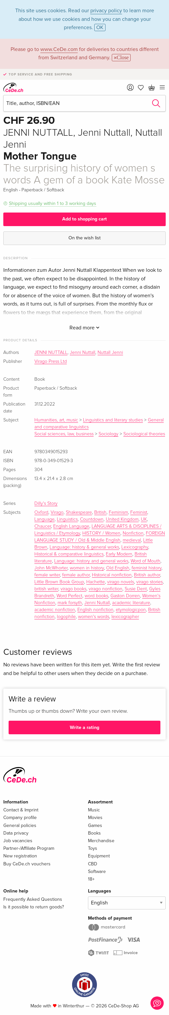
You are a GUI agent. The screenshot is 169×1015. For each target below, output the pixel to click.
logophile (66, 616)
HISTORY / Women (101, 533)
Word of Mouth (145, 561)
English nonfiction (95, 609)
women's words (93, 616)
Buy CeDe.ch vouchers (27, 864)
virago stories (149, 582)
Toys (92, 848)
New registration (20, 856)
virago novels (120, 582)
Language (44, 519)
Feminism (118, 512)
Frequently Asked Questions (32, 899)
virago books (73, 589)
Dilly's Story (46, 503)
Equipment (99, 856)
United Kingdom (122, 519)
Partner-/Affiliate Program (28, 848)
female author (76, 575)
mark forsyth (70, 603)
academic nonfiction (54, 609)
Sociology (108, 434)
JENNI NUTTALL (50, 352)
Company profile (20, 817)
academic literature (131, 603)
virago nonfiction (105, 589)
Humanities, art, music (56, 420)
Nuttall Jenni (110, 352)
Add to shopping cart (84, 219)
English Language (71, 526)
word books (96, 596)
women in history (87, 568)
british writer (46, 589)
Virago (57, 512)
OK (100, 27)
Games (95, 825)
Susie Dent (136, 589)
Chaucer (42, 526)
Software (97, 871)
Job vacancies (17, 841)
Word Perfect (69, 596)
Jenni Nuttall (82, 352)
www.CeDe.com (59, 49)
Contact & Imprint (20, 810)
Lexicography (134, 547)
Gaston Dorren (125, 596)
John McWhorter (50, 568)
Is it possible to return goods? (33, 907)
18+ (91, 879)
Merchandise (101, 841)
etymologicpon (131, 609)
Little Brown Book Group (59, 582)
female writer (47, 575)
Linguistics (67, 519)
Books (94, 833)
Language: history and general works (91, 561)
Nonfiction (133, 533)
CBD (92, 864)
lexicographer (125, 616)
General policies (19, 825)
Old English (117, 568)
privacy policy (106, 10)
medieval (132, 540)
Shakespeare (79, 512)
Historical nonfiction (112, 575)
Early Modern (119, 554)
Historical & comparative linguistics (69, 554)
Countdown (92, 519)
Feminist (138, 512)
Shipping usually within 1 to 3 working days (52, 203)
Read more (84, 327)
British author (147, 575)
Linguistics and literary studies (113, 420)
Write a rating (84, 727)
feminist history (146, 568)
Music (94, 810)
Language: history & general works (84, 547)
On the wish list (84, 238)
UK (144, 519)
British (100, 512)
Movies (95, 817)
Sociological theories (144, 434)
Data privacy (15, 833)
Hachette (95, 582)
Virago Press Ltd (50, 361)
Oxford (41, 512)
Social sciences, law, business (64, 434)
